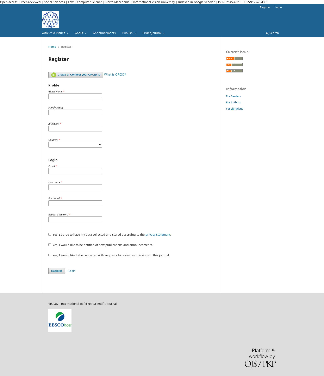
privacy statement (157, 234)
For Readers (233, 96)
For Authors (233, 102)
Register (265, 7)
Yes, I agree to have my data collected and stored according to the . (109, 234)
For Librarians (234, 108)
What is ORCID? (115, 74)
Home (52, 46)
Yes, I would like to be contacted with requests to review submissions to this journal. (109, 255)
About (79, 33)
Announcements (104, 33)
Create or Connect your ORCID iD (75, 74)
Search (272, 33)
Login (278, 7)
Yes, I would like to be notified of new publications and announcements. (100, 245)
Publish (127, 33)
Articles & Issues (54, 33)
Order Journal (152, 33)
